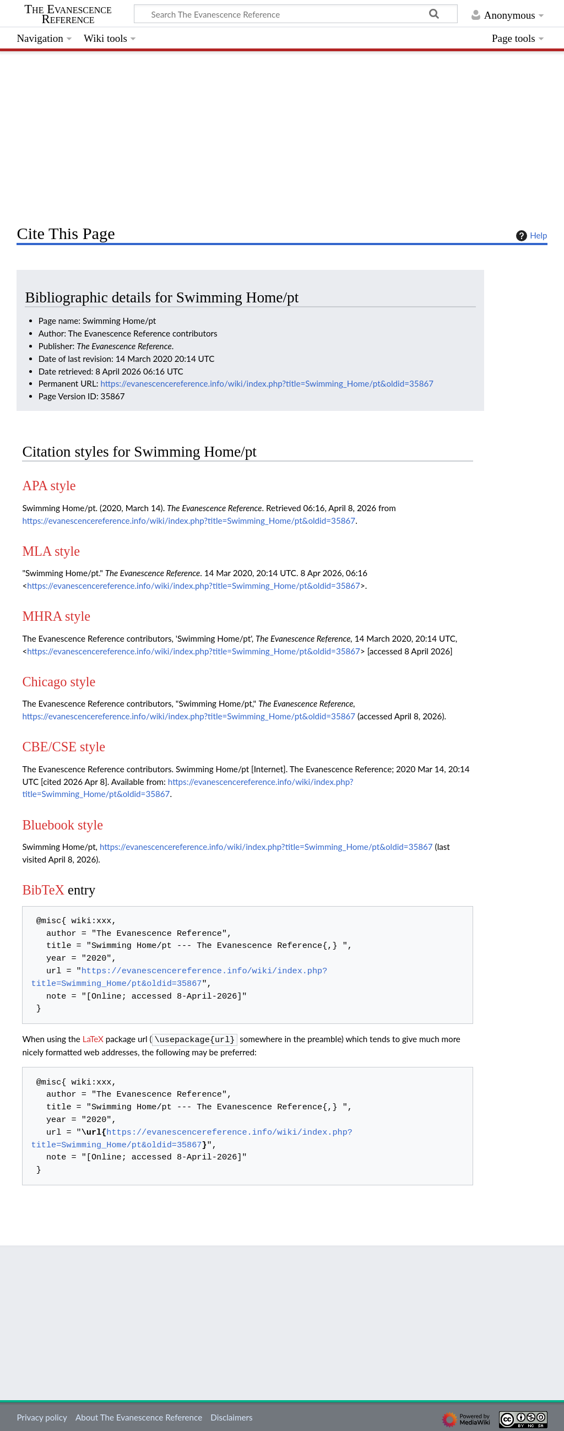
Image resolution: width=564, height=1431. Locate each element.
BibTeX (43, 889)
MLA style (51, 551)
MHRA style (56, 616)
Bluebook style (62, 824)
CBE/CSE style (63, 746)
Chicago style (58, 681)
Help (530, 235)
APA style (48, 485)
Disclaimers (231, 1416)
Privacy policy (42, 1416)
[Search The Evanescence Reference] (295, 14)
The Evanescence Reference (68, 14)
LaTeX (93, 1039)
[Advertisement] (282, 135)
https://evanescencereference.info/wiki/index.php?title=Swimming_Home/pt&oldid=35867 (266, 383)
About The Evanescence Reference (138, 1416)
